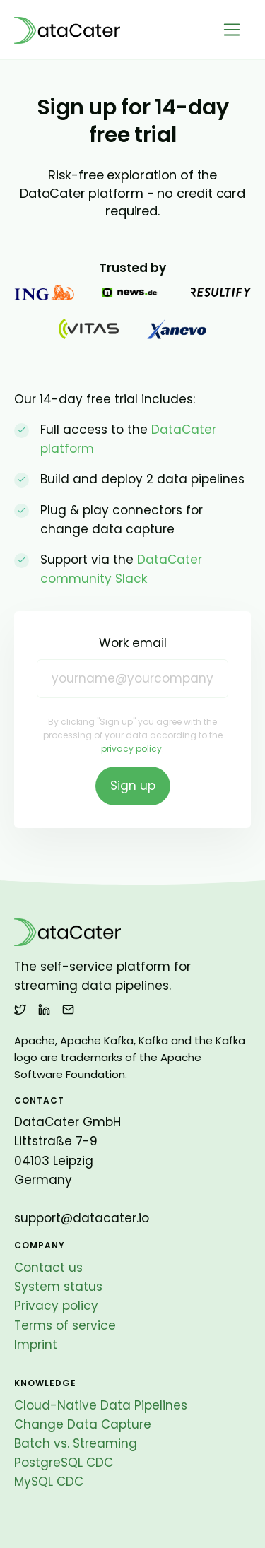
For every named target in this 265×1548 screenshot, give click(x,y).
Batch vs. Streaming (75, 1443)
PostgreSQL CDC (63, 1462)
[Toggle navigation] (232, 30)
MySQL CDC (48, 1481)
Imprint (35, 1344)
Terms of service (65, 1325)
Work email (133, 642)
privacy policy (131, 749)
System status (58, 1286)
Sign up (132, 785)
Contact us (48, 1267)
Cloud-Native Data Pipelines (100, 1405)
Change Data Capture (82, 1424)
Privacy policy (56, 1305)
